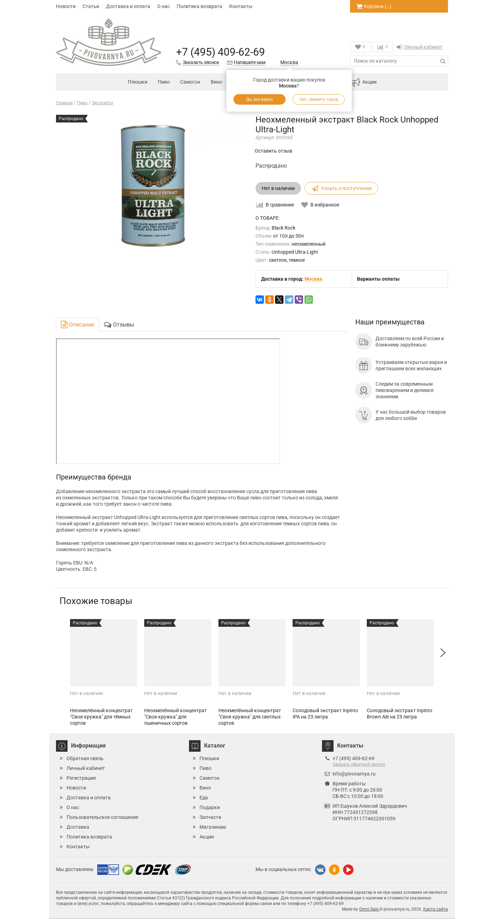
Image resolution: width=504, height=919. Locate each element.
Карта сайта (435, 909)
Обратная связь (85, 758)
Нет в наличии (278, 188)
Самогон (190, 82)
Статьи (91, 6)
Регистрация (81, 778)
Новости (66, 6)
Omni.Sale (369, 909)
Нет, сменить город (319, 99)
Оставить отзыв (273, 151)
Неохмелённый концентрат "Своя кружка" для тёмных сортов (101, 717)
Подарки (210, 807)
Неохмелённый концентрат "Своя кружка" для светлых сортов (249, 717)
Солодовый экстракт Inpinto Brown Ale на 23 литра (399, 714)
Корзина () (373, 6)
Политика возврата (199, 6)
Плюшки (137, 82)
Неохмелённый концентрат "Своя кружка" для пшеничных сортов (175, 717)
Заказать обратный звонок (358, 764)
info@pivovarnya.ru (354, 774)
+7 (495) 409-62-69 (220, 52)
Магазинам (213, 827)
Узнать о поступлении (341, 188)
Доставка (77, 827)
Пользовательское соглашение (102, 817)
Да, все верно (259, 99)
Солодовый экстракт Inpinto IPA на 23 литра (325, 714)
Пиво (164, 82)
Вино (216, 82)
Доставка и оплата (128, 6)
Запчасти (210, 817)
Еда (204, 797)
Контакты (240, 6)
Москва (289, 62)
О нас (163, 6)
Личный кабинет (419, 47)
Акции (364, 82)
